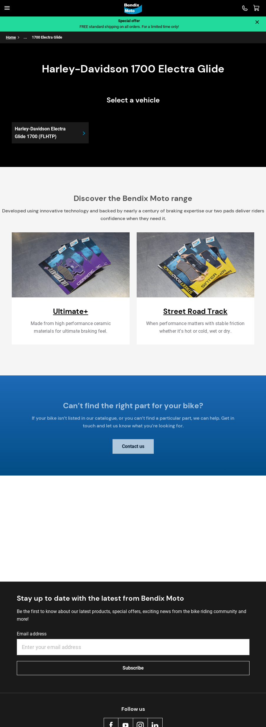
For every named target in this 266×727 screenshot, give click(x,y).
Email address (32, 634)
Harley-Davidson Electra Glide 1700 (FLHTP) (40, 132)
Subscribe (133, 668)
